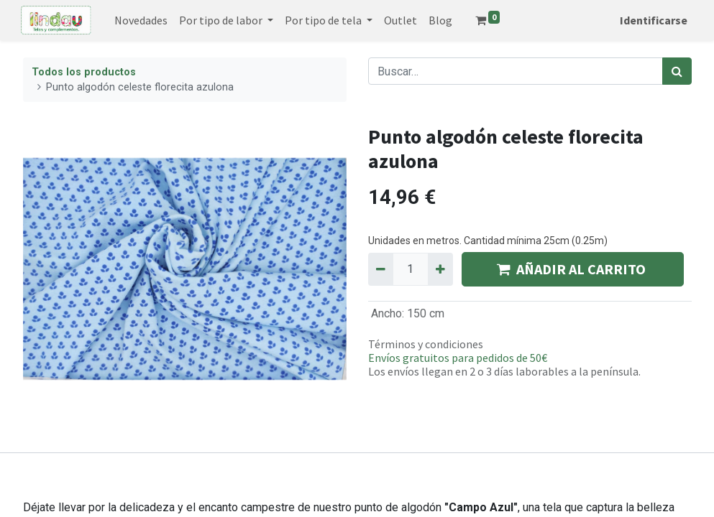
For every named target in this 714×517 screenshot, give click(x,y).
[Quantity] (411, 269)
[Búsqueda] (677, 71)
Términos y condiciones (425, 344)
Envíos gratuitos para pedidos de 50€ (457, 357)
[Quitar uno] (380, 269)
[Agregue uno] (440, 269)
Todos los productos (84, 72)
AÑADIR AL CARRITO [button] (573, 269)
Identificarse (652, 20)
